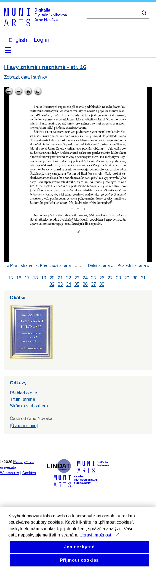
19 (43, 278)
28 (118, 278)
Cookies (29, 473)
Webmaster (9, 473)
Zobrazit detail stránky (25, 77)
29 (126, 278)
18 (35, 278)
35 (76, 284)
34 (68, 284)
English (18, 40)
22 (68, 278)
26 (101, 278)
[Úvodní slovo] (24, 425)
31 (143, 278)
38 (101, 284)
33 (60, 284)
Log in (41, 39)
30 (135, 278)
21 (60, 278)
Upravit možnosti (99, 548)
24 (85, 278)
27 (110, 278)
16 (18, 278)
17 (27, 278)
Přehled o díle (23, 393)
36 (85, 284)
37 (93, 284)
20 (51, 278)
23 (76, 278)
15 (10, 278)
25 (93, 278)
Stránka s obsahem (29, 406)
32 (51, 284)
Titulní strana (22, 399)
